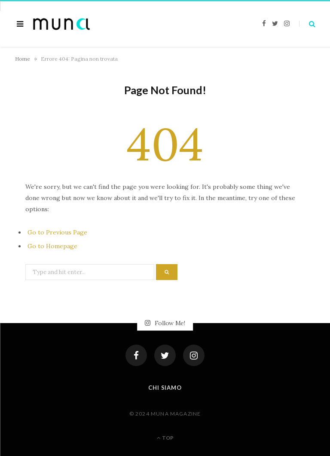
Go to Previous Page (57, 232)
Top (165, 437)
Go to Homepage (52, 246)
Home (22, 58)
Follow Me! (165, 323)
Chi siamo (165, 387)
